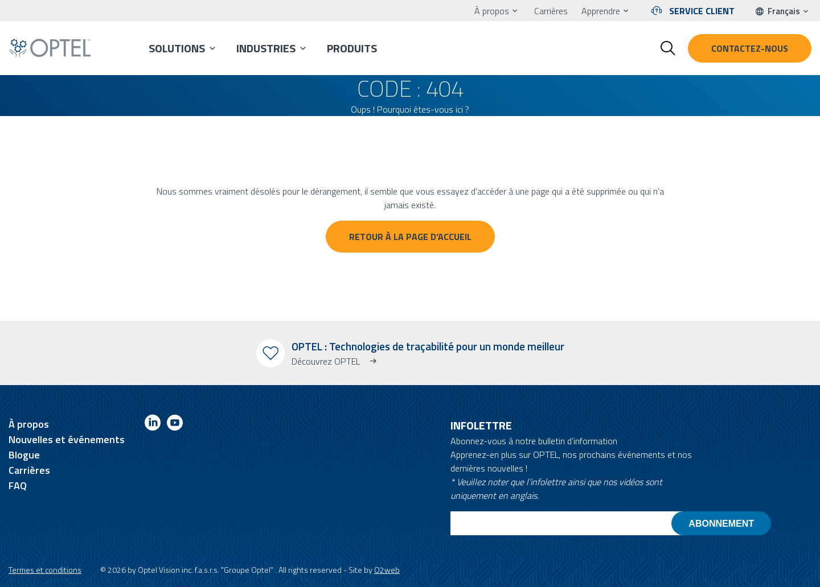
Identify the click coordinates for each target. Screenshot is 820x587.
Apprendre (600, 11)
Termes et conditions (45, 570)
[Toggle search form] (667, 48)
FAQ (18, 485)
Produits (352, 48)
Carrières (551, 11)
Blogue (24, 454)
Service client (702, 11)
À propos (491, 11)
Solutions (177, 48)
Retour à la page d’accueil (410, 236)
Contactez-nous (749, 48)
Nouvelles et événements (67, 439)
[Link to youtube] (175, 424)
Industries (266, 48)
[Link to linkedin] (152, 424)
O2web (387, 570)
